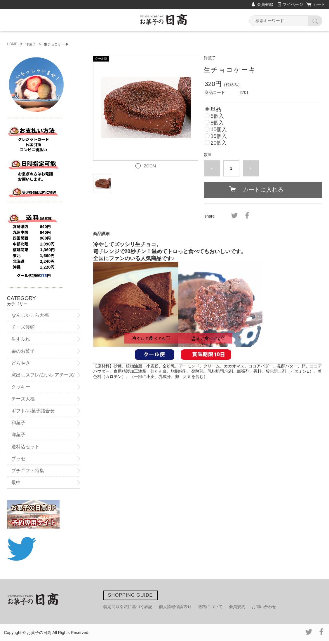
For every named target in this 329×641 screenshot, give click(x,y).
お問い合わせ (264, 606)
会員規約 (237, 606)
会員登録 (265, 4)
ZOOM (150, 166)
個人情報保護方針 (175, 606)
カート (319, 4)
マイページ (293, 4)
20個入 (218, 143)
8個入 (217, 122)
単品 (215, 109)
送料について (210, 606)
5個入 (217, 116)
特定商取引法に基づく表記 (127, 606)
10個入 (218, 129)
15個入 (218, 136)
